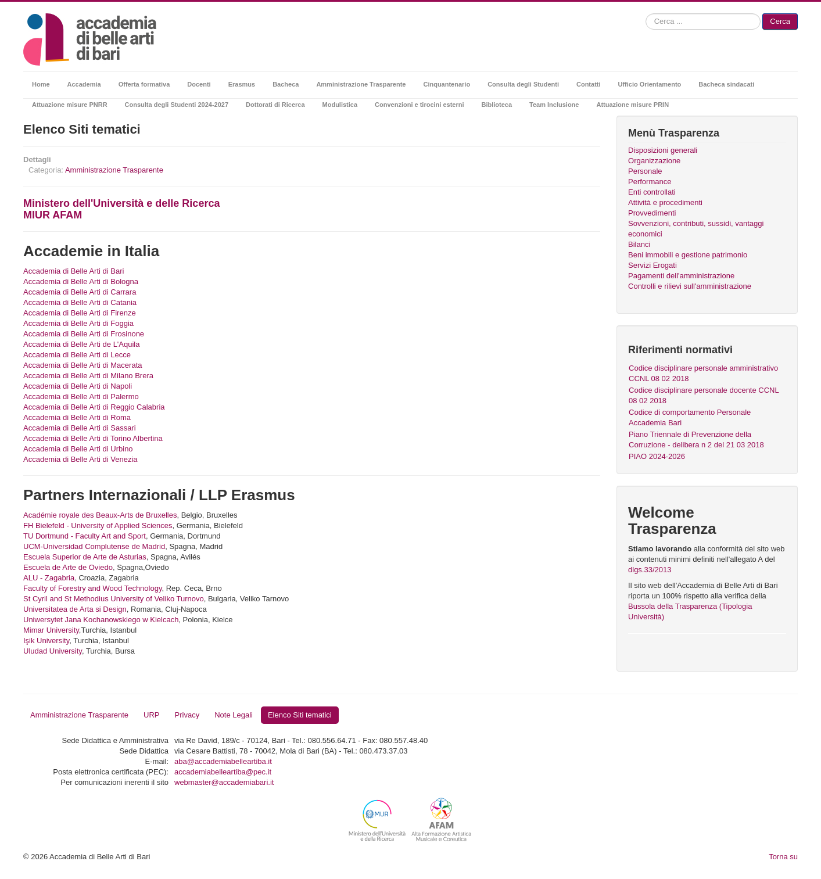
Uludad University (52, 651)
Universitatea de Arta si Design (75, 609)
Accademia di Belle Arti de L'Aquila (81, 344)
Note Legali (233, 715)
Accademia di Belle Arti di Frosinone (83, 333)
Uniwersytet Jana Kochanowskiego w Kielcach (100, 619)
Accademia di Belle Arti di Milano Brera (88, 375)
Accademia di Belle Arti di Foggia (78, 323)
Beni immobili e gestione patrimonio (687, 254)
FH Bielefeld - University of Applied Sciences (98, 525)
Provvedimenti (652, 213)
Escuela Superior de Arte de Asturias (84, 556)
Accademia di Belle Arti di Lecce (77, 354)
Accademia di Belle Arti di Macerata (82, 365)
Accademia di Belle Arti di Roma (77, 417)
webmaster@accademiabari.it (224, 782)
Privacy (187, 715)
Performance (649, 181)
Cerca (780, 21)
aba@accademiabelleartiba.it (223, 761)
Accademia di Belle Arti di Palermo (81, 396)
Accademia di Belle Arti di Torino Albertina (93, 438)
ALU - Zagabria (48, 577)
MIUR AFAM (52, 215)
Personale (645, 171)
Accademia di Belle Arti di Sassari (79, 428)
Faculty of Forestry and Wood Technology (92, 588)
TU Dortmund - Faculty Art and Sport (84, 536)
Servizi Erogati (652, 265)
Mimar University (51, 630)
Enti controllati (652, 192)
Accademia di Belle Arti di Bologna (80, 281)
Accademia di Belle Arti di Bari (73, 271)
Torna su (783, 856)
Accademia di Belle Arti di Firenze (79, 312)
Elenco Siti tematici (300, 715)
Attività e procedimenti (665, 202)
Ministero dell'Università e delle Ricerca (121, 203)
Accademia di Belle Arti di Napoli (77, 386)
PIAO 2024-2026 (657, 456)
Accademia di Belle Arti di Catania (80, 302)
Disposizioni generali (662, 150)
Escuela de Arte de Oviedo (68, 567)
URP (151, 715)
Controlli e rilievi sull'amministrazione (689, 286)
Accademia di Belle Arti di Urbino (78, 448)
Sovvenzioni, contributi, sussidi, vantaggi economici (695, 228)
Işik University (46, 640)
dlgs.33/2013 (649, 569)
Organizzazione (654, 160)
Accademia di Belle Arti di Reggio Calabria (94, 407)
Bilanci (639, 244)
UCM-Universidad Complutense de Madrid (94, 546)
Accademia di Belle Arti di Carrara (79, 292)
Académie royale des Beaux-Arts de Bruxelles (100, 515)
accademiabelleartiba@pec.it (222, 771)
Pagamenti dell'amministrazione (681, 275)
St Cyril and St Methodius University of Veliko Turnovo (113, 598)
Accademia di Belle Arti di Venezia (80, 459)
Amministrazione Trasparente (114, 170)
